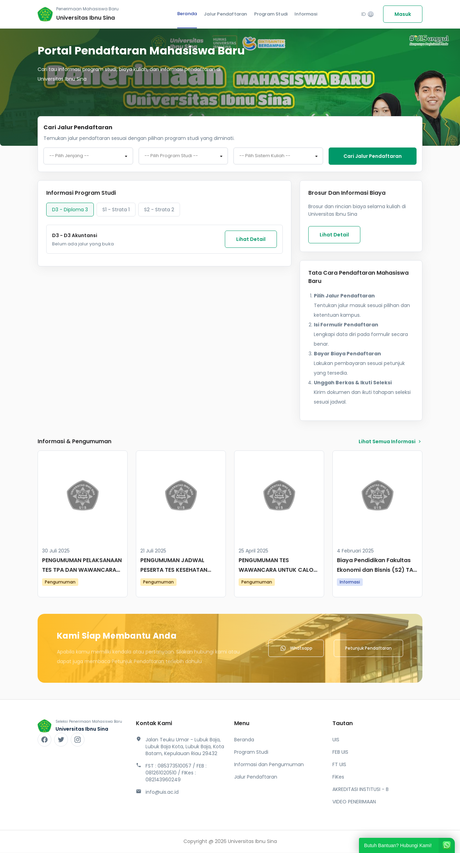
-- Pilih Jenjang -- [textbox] (69, 156)
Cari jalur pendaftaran (372, 156)
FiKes (338, 777)
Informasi (305, 14)
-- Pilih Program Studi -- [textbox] (171, 156)
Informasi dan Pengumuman (269, 765)
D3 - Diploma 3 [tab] (70, 210)
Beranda (187, 13)
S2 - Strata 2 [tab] (159, 210)
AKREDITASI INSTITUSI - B (360, 789)
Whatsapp (296, 649)
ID (367, 14)
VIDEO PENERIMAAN (354, 802)
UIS (335, 740)
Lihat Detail (251, 239)
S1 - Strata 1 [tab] (116, 210)
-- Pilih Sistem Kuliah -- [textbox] (264, 156)
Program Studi (271, 14)
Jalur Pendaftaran (225, 14)
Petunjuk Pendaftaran (368, 649)
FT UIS (339, 765)
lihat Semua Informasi (390, 442)
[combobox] (88, 156)
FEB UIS (340, 752)
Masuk (402, 14)
